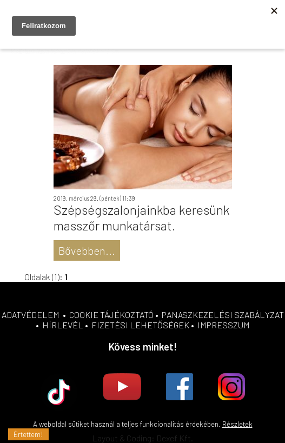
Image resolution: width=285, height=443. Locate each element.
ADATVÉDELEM (30, 314)
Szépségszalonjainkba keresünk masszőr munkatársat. (141, 217)
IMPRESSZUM (223, 325)
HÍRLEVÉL (62, 325)
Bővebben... (86, 250)
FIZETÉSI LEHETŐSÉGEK (140, 325)
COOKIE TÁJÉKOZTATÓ (111, 314)
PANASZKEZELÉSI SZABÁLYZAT (223, 314)
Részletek (237, 424)
